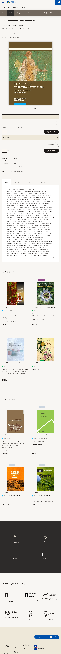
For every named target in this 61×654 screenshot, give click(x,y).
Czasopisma (31, 13)
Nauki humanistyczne (13, 20)
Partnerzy (16, 644)
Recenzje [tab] (31, 182)
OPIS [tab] (6, 182)
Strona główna (6, 7)
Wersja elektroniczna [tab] (30, 137)
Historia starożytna (30, 20)
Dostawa (45, 556)
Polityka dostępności (26, 649)
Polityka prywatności (26, 644)
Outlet (3, 13)
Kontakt (16, 539)
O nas (15, 647)
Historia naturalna (13, 33)
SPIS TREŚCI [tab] (18, 182)
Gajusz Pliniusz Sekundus (15, 37)
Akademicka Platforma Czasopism (7, 645)
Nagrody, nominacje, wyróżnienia (45, 13)
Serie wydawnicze (20, 13)
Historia (22, 20)
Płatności (16, 556)
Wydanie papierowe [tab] (30, 116)
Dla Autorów (7, 650)
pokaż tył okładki (30, 108)
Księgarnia (15, 7)
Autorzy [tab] (44, 182)
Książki (21, 7)
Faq (45, 538)
